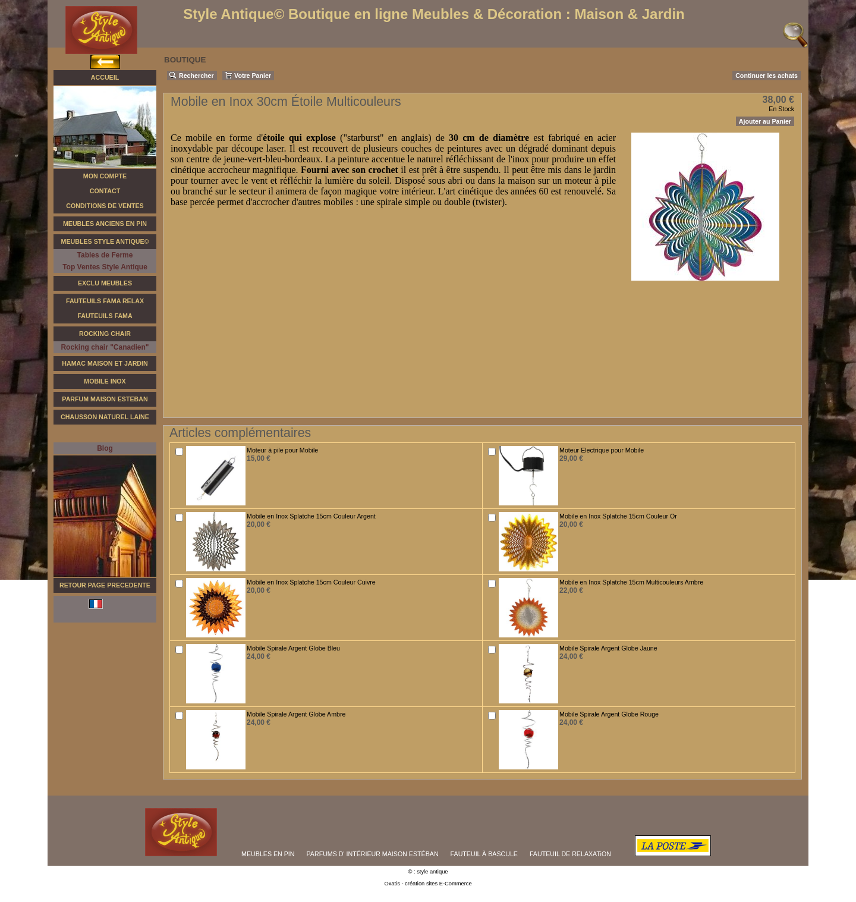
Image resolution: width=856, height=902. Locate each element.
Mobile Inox (104, 381)
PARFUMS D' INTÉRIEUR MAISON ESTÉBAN (373, 853)
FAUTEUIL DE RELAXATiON (570, 853)
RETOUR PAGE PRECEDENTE (104, 585)
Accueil (105, 77)
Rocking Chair (105, 333)
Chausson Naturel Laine (105, 416)
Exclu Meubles (105, 283)
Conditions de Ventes (104, 205)
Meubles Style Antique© (105, 241)
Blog (105, 448)
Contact (105, 190)
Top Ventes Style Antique (104, 267)
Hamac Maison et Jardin (104, 363)
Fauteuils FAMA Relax (105, 300)
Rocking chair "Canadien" (105, 347)
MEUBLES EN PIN (267, 853)
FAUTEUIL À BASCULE (484, 853)
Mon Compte (105, 176)
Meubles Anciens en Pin (105, 223)
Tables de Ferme (105, 255)
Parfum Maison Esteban (104, 399)
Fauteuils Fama (104, 315)
